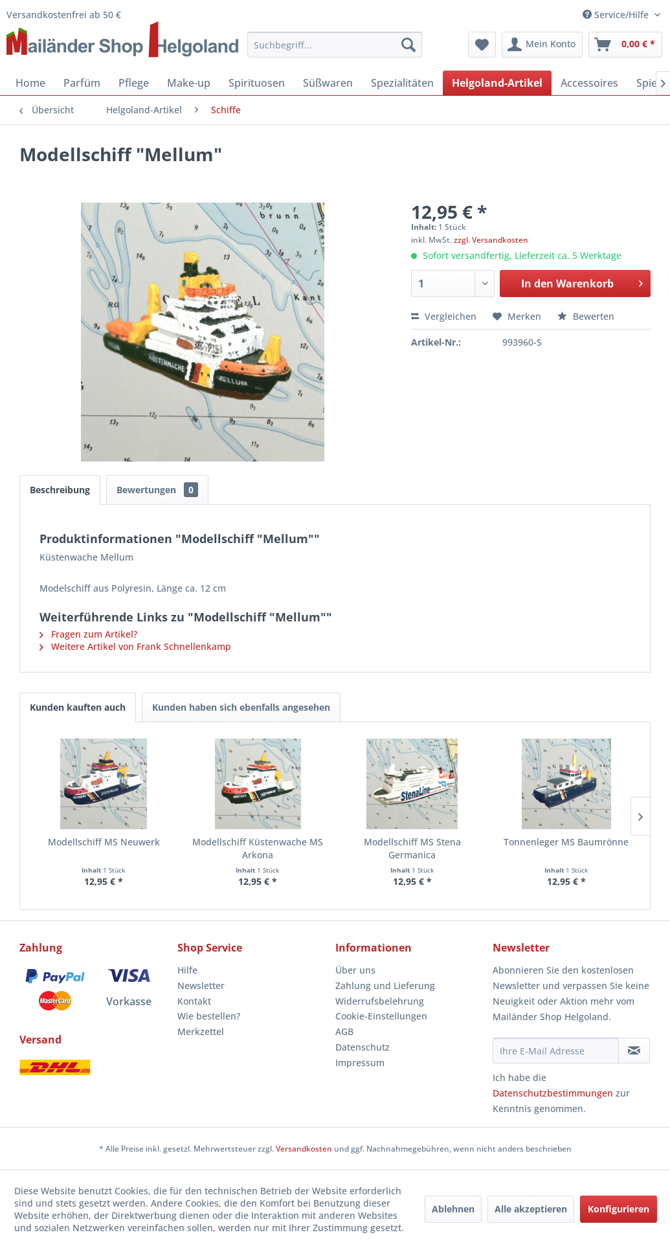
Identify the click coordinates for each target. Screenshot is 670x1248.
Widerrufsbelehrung (379, 1001)
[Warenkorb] (625, 45)
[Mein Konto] (542, 45)
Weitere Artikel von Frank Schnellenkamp (135, 646)
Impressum (360, 1062)
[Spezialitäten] (402, 83)
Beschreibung (60, 490)
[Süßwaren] (328, 83)
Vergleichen (443, 316)
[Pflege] (133, 83)
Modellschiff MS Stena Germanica (412, 848)
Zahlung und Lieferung (385, 985)
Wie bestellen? (208, 1016)
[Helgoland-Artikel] (497, 83)
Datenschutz (362, 1047)
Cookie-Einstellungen (381, 1016)
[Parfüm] (81, 83)
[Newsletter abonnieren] (634, 1051)
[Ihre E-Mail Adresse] (556, 1051)
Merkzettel (200, 1031)
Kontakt (194, 1001)
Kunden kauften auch (78, 707)
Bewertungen (157, 489)
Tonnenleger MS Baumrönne (566, 842)
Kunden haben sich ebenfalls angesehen (241, 707)
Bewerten (585, 316)
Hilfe (187, 970)
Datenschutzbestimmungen (553, 1093)
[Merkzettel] (482, 45)
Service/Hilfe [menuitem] (617, 14)
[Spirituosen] (256, 83)
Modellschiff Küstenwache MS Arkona (257, 848)
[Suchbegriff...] (334, 45)
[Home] (30, 83)
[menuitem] (334, 45)
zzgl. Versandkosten (491, 239)
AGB (344, 1031)
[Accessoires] (589, 83)
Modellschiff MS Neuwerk (104, 842)
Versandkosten (304, 1148)
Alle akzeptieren (531, 1209)
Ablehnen (453, 1209)
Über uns (355, 970)
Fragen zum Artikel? (88, 634)
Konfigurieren (618, 1209)
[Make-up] (188, 83)
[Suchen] (408, 45)
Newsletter (201, 985)
